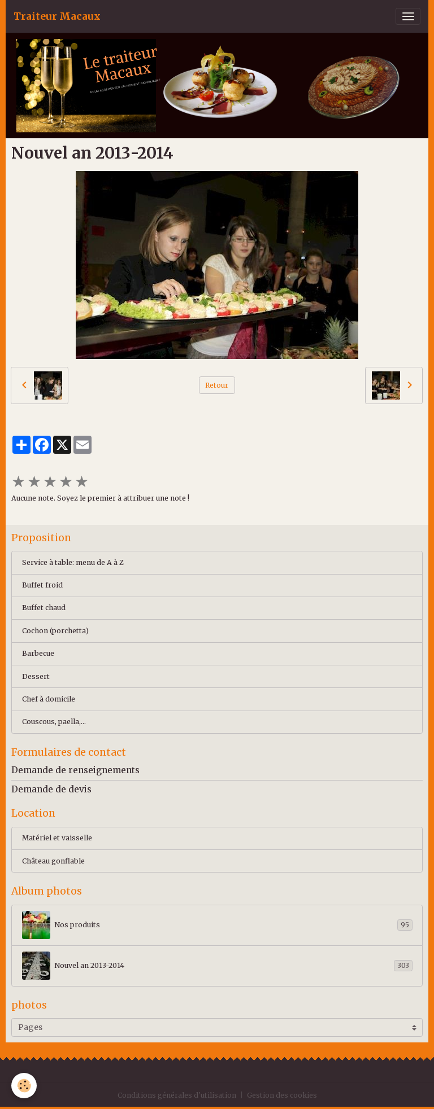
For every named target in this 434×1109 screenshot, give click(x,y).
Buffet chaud (44, 607)
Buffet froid (42, 585)
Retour (216, 385)
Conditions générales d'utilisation (177, 1095)
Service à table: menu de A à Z (73, 562)
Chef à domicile (48, 699)
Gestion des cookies (282, 1095)
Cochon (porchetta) (55, 630)
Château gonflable (53, 861)
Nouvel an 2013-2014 (217, 966)
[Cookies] (24, 1085)
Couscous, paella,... (54, 721)
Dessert (36, 676)
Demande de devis (51, 789)
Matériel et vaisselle (57, 838)
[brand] (57, 16)
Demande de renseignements (75, 770)
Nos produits (217, 925)
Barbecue (38, 653)
